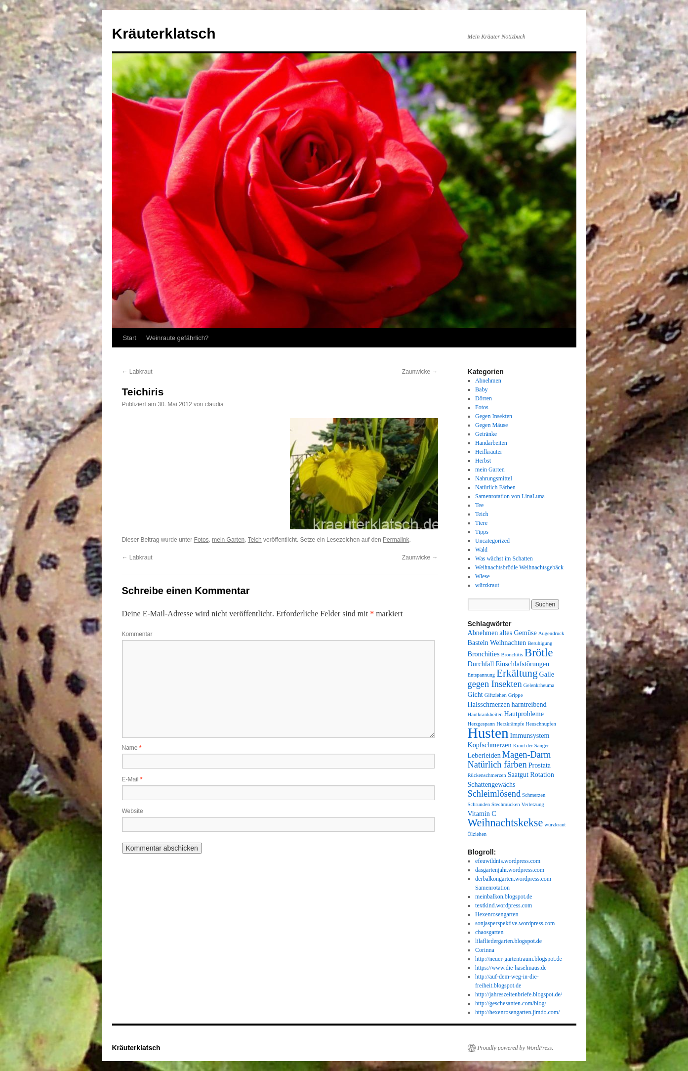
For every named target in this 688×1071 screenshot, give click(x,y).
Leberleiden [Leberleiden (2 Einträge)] (484, 755)
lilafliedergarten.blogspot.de (508, 941)
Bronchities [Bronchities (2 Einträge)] (484, 654)
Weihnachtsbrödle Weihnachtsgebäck (519, 567)
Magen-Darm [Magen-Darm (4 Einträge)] (526, 755)
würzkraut (487, 585)
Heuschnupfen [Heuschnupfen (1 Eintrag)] (541, 724)
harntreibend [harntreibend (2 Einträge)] (529, 704)
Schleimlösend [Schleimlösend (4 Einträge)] (494, 794)
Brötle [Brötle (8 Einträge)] (539, 652)
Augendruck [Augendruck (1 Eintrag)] (551, 633)
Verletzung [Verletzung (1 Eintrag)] (533, 804)
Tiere (481, 522)
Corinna (484, 949)
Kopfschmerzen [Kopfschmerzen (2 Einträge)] (490, 745)
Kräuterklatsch (164, 33)
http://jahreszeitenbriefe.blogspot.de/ (518, 994)
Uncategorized (492, 540)
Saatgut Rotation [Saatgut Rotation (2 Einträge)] (531, 774)
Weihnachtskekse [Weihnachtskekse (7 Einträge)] (505, 822)
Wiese (482, 576)
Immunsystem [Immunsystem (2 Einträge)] (530, 735)
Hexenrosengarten (496, 914)
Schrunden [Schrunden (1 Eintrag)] (479, 804)
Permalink (396, 539)
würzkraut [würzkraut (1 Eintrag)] (555, 824)
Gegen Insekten (493, 416)
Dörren (483, 398)
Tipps (481, 531)
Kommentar (137, 634)
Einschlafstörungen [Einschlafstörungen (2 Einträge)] (522, 664)
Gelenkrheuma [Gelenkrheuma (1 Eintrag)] (539, 685)
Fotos (201, 539)
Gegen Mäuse (491, 425)
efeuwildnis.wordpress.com (507, 860)
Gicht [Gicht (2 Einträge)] (475, 694)
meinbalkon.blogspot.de (503, 896)
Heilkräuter (488, 451)
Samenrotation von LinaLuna (510, 496)
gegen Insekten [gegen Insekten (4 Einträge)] (495, 684)
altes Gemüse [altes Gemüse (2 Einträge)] (517, 633)
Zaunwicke (420, 371)
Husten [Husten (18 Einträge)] (488, 733)
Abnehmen (488, 380)
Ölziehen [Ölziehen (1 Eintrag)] (477, 834)
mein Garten (228, 539)
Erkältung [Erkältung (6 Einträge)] (516, 673)
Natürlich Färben (495, 487)
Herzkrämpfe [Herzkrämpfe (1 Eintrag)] (510, 724)
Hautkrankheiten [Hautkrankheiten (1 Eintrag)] (485, 714)
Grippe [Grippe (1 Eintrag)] (515, 695)
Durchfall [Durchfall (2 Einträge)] (481, 664)
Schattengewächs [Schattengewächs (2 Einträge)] (492, 784)
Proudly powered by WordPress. (516, 1047)
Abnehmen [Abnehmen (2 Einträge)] (483, 633)
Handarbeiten (491, 442)
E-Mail (132, 779)
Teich (255, 539)
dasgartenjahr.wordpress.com (509, 869)
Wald (481, 549)
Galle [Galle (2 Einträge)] (546, 674)
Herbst (483, 460)
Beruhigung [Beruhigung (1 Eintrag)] (539, 643)
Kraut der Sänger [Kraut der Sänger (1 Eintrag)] (531, 745)
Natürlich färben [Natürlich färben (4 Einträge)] (497, 765)
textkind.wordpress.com (503, 905)
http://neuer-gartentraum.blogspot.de (518, 958)
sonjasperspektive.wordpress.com (515, 923)
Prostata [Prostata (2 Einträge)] (539, 765)
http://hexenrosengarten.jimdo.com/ (517, 1012)
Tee (479, 505)
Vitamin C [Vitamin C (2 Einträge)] (482, 813)
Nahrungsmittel (493, 478)
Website (132, 811)
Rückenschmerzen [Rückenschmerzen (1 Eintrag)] (487, 775)
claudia (214, 404)
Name (132, 747)
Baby (481, 389)
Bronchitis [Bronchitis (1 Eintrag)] (512, 654)
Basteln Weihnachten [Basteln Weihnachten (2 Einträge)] (497, 642)
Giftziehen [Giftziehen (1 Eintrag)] (496, 695)
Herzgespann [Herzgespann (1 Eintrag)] (481, 724)
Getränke (486, 433)
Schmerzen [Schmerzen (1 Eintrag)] (533, 795)
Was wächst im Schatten (504, 558)
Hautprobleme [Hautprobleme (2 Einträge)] (524, 714)
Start (129, 338)
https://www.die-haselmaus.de (511, 967)
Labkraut (137, 371)
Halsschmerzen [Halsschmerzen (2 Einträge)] (489, 704)
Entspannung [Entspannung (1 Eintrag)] (481, 675)
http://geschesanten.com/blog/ (510, 1003)
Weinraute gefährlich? (177, 338)
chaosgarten (489, 932)
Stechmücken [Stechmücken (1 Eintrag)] (505, 804)
